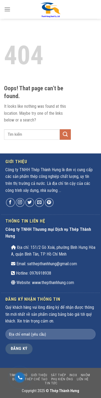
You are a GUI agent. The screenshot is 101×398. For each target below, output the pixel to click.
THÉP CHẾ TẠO (36, 379)
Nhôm (85, 375)
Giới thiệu (39, 375)
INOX (73, 375)
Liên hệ (83, 379)
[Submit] (65, 134)
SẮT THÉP (58, 375)
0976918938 (40, 273)
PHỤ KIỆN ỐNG (62, 379)
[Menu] (7, 9)
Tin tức (51, 383)
